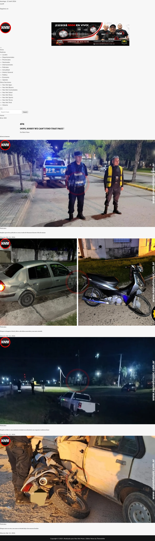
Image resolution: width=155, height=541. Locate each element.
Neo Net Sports (7, 97)
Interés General (7, 72)
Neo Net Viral (7, 102)
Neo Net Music (79, 538)
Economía (5, 77)
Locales (4, 55)
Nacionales (6, 62)
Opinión (5, 80)
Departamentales (8, 57)
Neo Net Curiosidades (10, 90)
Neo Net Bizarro (7, 87)
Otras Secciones (5, 82)
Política (4, 75)
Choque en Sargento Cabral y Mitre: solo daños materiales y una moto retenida (21, 331)
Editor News (90, 538)
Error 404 (3, 118)
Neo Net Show (7, 95)
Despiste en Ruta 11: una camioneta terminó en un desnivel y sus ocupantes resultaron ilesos (24, 430)
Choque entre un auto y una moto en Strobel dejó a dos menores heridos (19, 528)
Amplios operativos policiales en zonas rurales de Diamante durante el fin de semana (23, 233)
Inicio (2, 50)
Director (3, 237)
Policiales (5, 67)
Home (2, 115)
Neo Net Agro (7, 85)
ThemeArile (101, 538)
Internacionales (7, 65)
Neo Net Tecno (7, 100)
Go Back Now (24, 132)
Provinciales (6, 60)
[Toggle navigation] (1, 47)
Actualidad (6, 70)
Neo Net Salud (7, 92)
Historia (5, 105)
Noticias (3, 52)
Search (25, 112)
